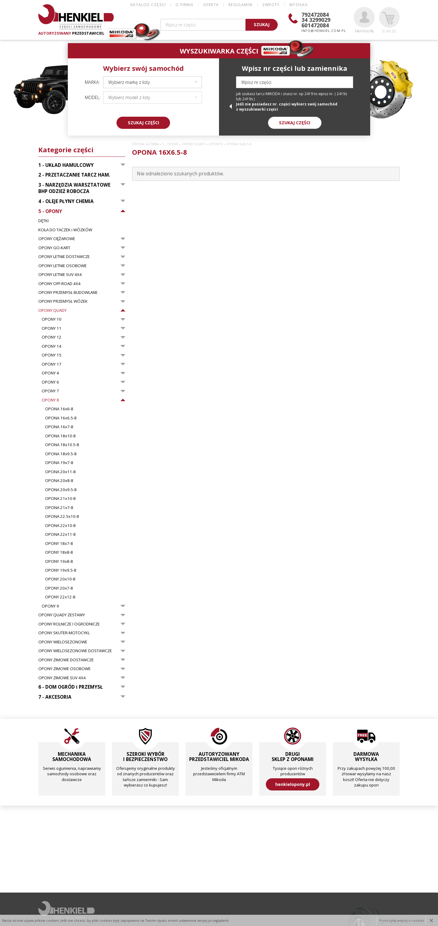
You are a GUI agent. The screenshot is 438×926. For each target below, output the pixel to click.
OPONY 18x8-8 (59, 552)
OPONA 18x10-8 (60, 436)
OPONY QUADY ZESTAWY (61, 615)
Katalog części (148, 4)
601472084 (315, 25)
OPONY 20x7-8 (59, 588)
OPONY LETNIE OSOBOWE (62, 265)
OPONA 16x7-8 (59, 426)
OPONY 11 (51, 328)
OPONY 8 (50, 400)
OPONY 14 (51, 346)
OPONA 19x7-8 (59, 462)
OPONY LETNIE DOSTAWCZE (64, 256)
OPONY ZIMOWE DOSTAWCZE (66, 660)
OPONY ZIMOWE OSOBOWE (64, 668)
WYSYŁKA (298, 4)
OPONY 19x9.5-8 (60, 570)
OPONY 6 (50, 382)
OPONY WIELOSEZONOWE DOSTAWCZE (75, 650)
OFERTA (211, 4)
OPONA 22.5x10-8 (62, 516)
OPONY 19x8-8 (59, 561)
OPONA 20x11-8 (60, 471)
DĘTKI (43, 220)
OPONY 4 (50, 373)
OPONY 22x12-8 (60, 597)
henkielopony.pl (292, 784)
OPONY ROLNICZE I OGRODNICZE (69, 624)
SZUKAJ (261, 24)
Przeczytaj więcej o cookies (401, 920)
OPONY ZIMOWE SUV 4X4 (62, 677)
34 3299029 (315, 19)
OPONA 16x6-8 (59, 408)
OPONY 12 (51, 337)
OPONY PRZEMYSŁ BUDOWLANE (68, 292)
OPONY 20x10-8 (60, 579)
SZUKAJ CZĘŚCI (143, 123)
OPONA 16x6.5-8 (61, 418)
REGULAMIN (240, 4)
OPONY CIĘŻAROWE (56, 238)
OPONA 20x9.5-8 (61, 489)
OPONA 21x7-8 (59, 507)
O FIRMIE (184, 4)
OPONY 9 (50, 606)
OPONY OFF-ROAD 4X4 (59, 283)
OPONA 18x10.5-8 (62, 444)
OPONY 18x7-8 (59, 543)
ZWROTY (271, 4)
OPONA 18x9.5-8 (61, 453)
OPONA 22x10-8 (60, 525)
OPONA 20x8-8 (59, 480)
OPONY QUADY (52, 310)
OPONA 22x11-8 (60, 534)
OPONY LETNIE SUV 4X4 (60, 274)
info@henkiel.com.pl (323, 30)
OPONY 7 (50, 391)
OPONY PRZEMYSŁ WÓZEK (63, 301)
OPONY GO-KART (54, 247)
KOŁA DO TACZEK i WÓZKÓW (65, 229)
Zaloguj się (364, 20)
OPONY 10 (51, 319)
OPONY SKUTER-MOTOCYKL (64, 632)
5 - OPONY (170, 144)
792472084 (315, 14)
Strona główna (145, 144)
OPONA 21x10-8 (60, 498)
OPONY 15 (51, 355)
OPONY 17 (51, 364)
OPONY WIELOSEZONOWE (62, 642)
